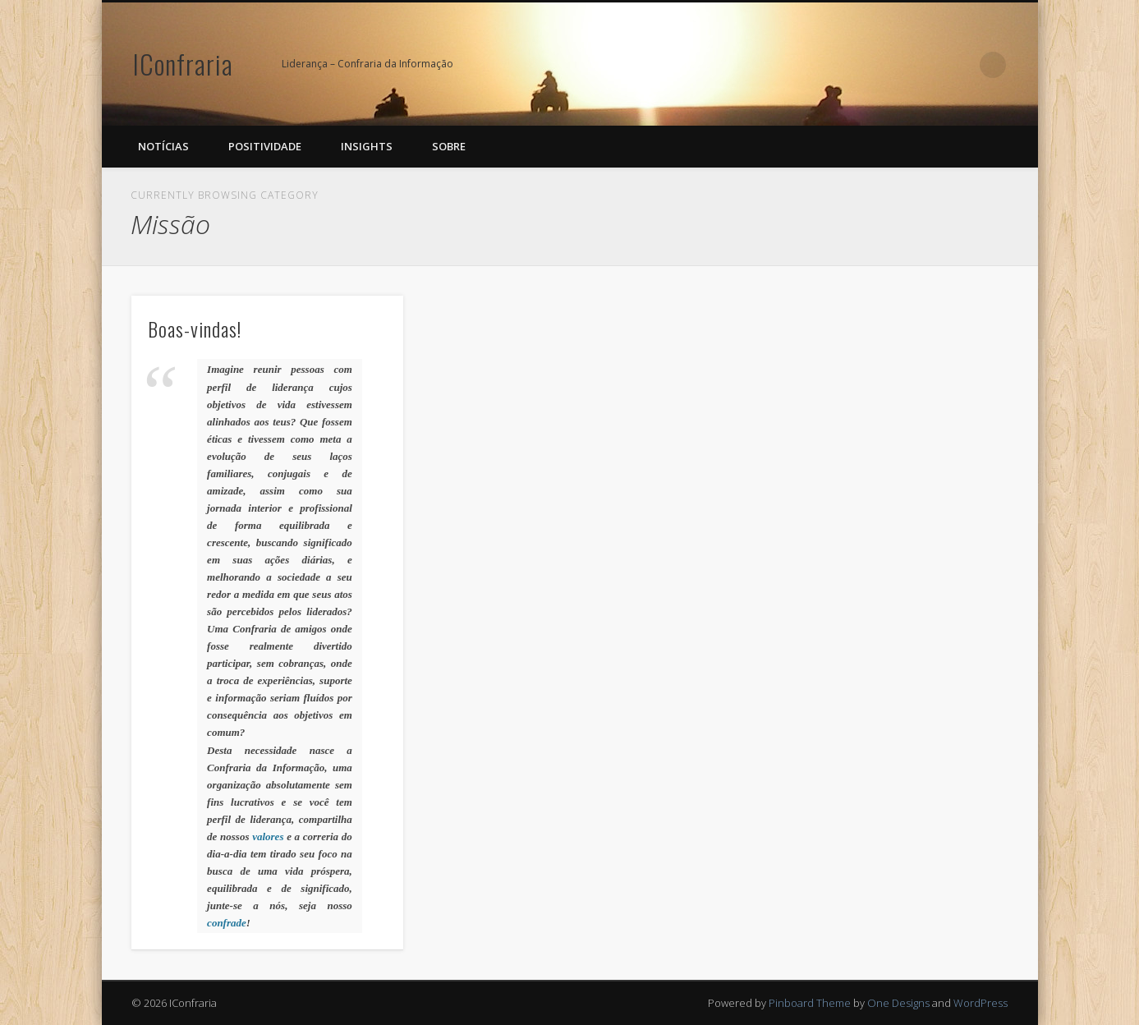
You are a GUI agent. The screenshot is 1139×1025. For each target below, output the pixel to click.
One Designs (898, 1002)
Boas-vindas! (194, 328)
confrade (226, 923)
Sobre (449, 146)
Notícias (163, 146)
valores (267, 836)
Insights (367, 146)
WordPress (980, 1002)
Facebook (925, 65)
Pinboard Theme (810, 1002)
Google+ (959, 65)
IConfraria (183, 63)
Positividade (264, 146)
